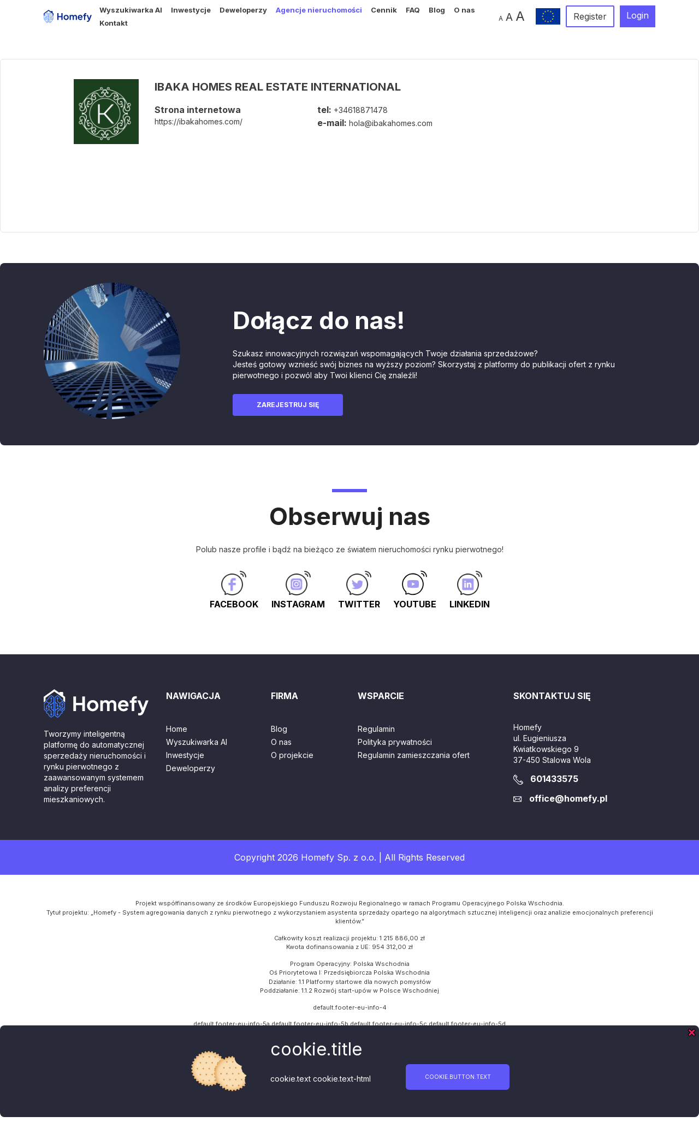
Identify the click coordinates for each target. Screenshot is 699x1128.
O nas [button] (464, 9)
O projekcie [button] (292, 755)
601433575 (554, 778)
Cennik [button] (384, 9)
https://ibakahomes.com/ (198, 121)
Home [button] (176, 728)
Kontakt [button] (113, 23)
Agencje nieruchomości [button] (319, 9)
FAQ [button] (413, 9)
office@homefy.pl (568, 798)
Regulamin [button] (376, 728)
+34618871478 (361, 110)
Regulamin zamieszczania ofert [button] (414, 755)
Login (637, 15)
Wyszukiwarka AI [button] (130, 9)
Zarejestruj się (288, 405)
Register (590, 16)
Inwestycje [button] (191, 9)
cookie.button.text (458, 1076)
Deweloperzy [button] (243, 9)
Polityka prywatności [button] (395, 742)
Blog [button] (437, 9)
